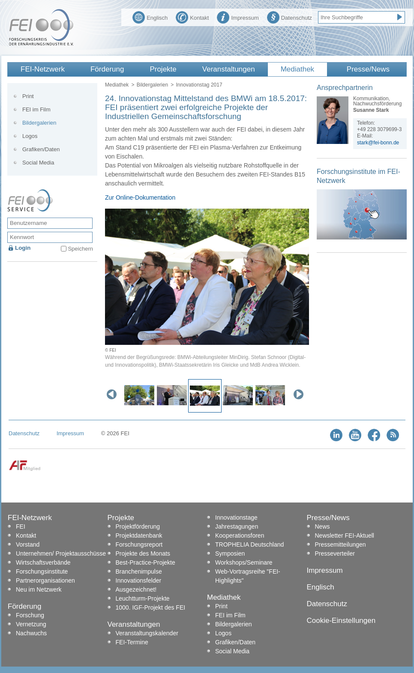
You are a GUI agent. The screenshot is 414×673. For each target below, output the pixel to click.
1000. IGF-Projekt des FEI (151, 607)
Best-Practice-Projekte (145, 562)
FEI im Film (36, 109)
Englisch (150, 16)
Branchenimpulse (139, 571)
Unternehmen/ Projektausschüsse (61, 553)
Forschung (30, 615)
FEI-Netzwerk (43, 69)
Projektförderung (138, 526)
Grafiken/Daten (41, 149)
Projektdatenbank (139, 535)
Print (28, 96)
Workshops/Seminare (244, 562)
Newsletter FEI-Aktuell (344, 535)
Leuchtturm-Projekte (143, 598)
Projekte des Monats (143, 553)
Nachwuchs (31, 633)
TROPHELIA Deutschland (249, 544)
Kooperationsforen (239, 535)
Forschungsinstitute (42, 571)
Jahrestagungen (236, 526)
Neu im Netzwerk (39, 589)
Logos (29, 136)
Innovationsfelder (139, 580)
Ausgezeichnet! (136, 589)
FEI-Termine (132, 642)
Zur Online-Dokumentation (140, 197)
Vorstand (27, 544)
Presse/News (368, 69)
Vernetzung (31, 624)
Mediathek (297, 69)
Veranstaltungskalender (147, 633)
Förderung (107, 69)
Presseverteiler (335, 553)
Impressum (237, 16)
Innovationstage (236, 517)
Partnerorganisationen (45, 580)
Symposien (230, 553)
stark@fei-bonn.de (378, 143)
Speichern (80, 248)
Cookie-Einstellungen (341, 620)
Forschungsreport (139, 544)
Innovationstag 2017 (199, 85)
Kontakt (192, 16)
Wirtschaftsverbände (43, 562)
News (322, 526)
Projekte (163, 69)
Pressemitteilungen (340, 544)
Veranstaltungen (228, 69)
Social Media (38, 162)
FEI (20, 526)
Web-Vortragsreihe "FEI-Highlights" (247, 576)
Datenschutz (289, 16)
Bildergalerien (152, 85)
